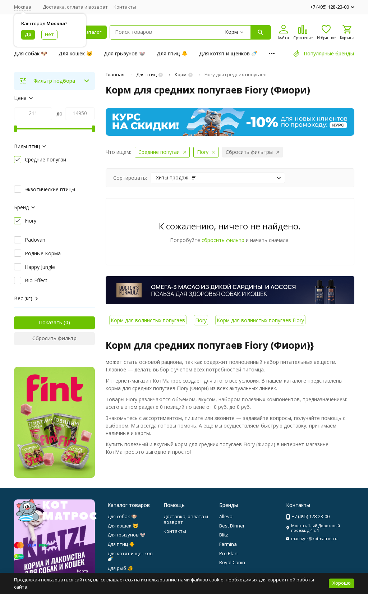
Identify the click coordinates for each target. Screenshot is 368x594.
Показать (50, 322)
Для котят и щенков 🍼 (228, 53)
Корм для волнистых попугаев (148, 320)
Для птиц (146, 74)
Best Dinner (232, 525)
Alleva (226, 516)
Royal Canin (232, 562)
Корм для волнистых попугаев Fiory (260, 320)
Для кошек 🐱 (75, 53)
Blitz (223, 534)
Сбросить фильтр (54, 338)
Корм (181, 74)
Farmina (228, 544)
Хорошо (341, 583)
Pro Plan (228, 553)
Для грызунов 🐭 (124, 53)
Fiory (201, 320)
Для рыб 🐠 (120, 568)
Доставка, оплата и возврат (75, 7)
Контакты (125, 7)
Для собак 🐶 (30, 53)
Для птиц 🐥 (172, 53)
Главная (115, 74)
